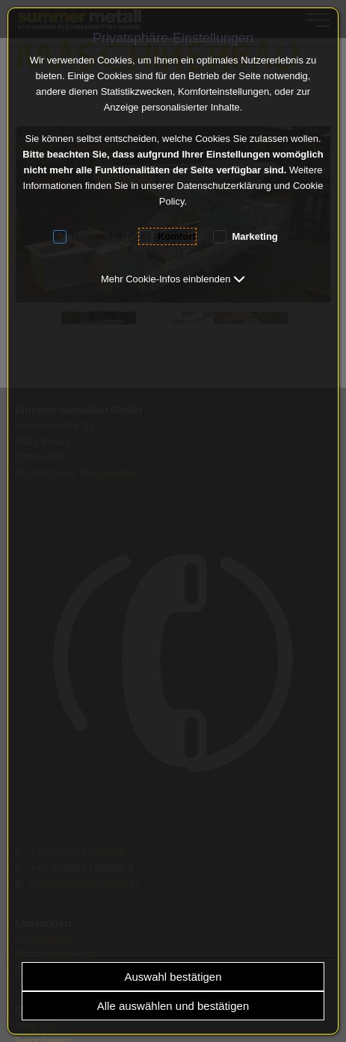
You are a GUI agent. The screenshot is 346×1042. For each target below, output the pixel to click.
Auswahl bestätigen (172, 976)
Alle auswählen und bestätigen (173, 1005)
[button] (173, 279)
